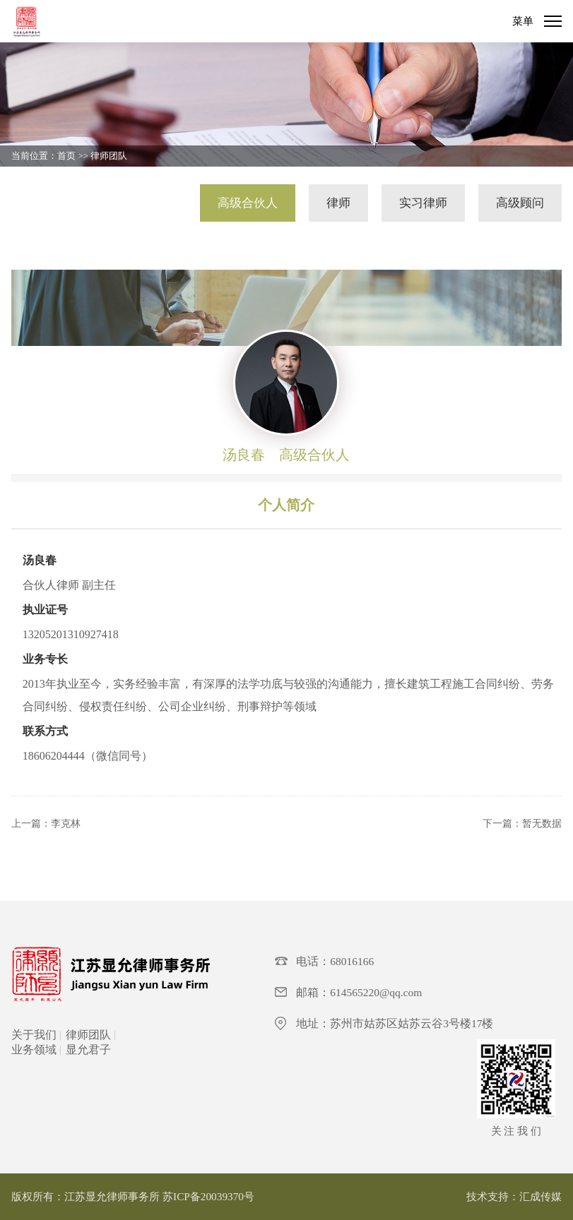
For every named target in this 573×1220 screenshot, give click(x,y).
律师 (338, 203)
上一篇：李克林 (46, 823)
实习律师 (423, 203)
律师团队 (108, 155)
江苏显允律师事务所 (112, 1196)
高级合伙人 (248, 203)
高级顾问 (520, 203)
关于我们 (34, 1035)
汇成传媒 (540, 1196)
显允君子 (88, 1049)
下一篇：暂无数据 (522, 823)
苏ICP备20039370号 (208, 1196)
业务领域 (34, 1049)
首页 (66, 155)
